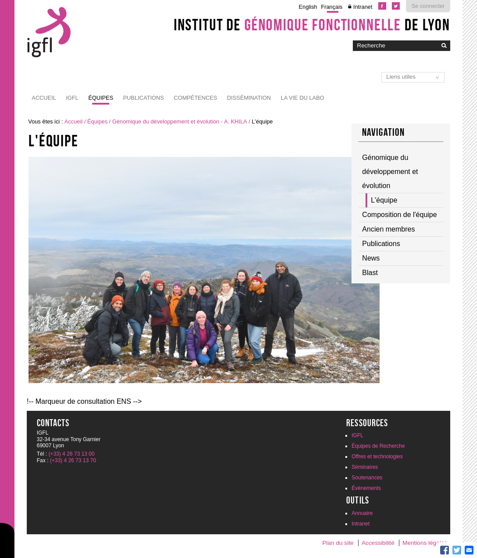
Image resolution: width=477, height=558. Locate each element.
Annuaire (362, 513)
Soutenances (366, 478)
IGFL (72, 97)
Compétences (195, 97)
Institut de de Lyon (312, 24)
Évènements (366, 488)
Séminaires (364, 467)
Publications (143, 97)
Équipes (100, 97)
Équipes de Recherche (378, 446)
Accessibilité (378, 543)
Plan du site (337, 543)
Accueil (44, 97)
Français (331, 7)
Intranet (362, 7)
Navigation (383, 132)
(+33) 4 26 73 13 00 (71, 454)
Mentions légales (424, 543)
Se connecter (428, 6)
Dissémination (249, 97)
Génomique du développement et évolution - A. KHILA (179, 121)
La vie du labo (302, 97)
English (308, 7)
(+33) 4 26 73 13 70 (73, 460)
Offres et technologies (377, 456)
